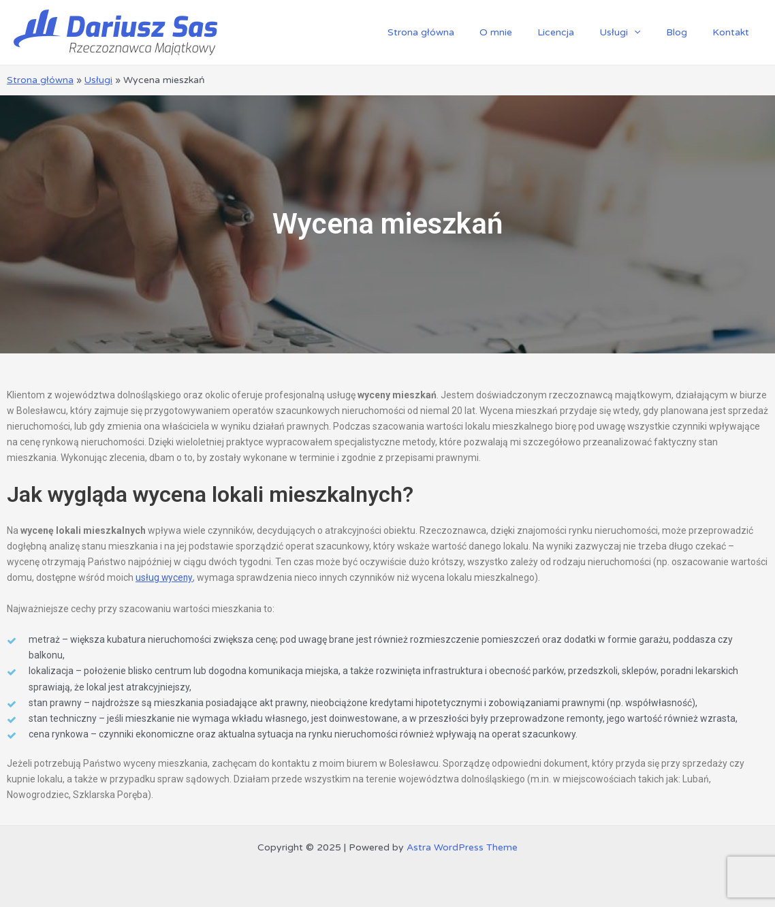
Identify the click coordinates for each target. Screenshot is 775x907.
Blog (685, 32)
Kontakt (733, 32)
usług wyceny (164, 577)
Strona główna (455, 32)
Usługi (635, 32)
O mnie (523, 32)
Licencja (577, 32)
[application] (650, 32)
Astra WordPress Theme (462, 847)
